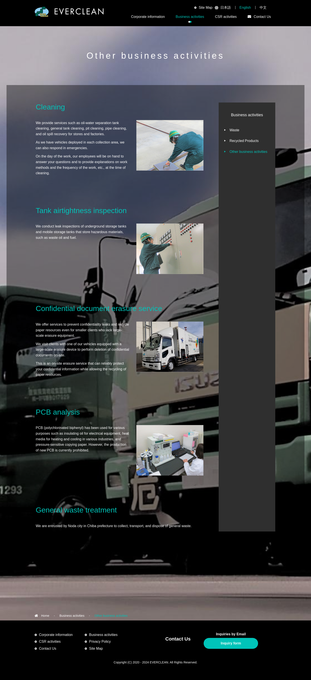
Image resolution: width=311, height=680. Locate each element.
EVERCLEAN (69, 13)
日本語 (225, 7)
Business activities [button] (190, 17)
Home (45, 615)
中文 (263, 7)
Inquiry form (231, 643)
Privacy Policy (100, 641)
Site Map (205, 7)
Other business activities (248, 152)
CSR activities (226, 17)
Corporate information (56, 635)
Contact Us (47, 648)
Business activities (71, 615)
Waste (234, 130)
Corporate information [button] (148, 17)
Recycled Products (244, 141)
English (245, 7)
